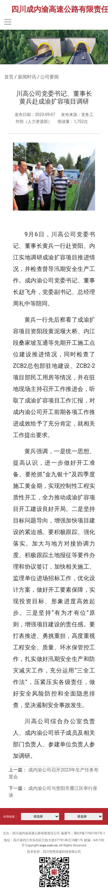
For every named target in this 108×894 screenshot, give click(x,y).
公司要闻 (49, 77)
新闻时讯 (27, 77)
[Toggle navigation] (8, 21)
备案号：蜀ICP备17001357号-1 (83, 833)
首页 (9, 77)
